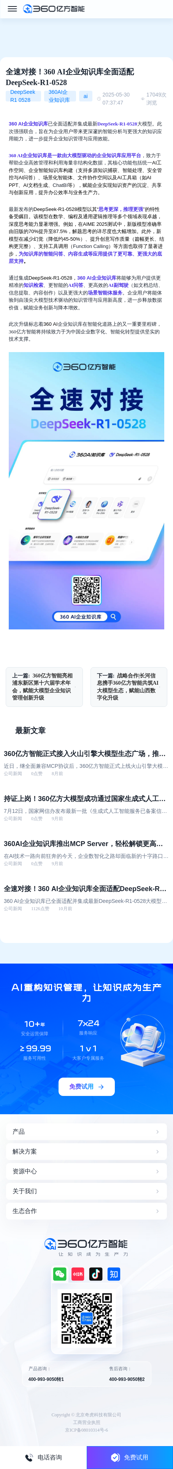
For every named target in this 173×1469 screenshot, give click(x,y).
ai (86, 96)
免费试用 (129, 1457)
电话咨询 (43, 1457)
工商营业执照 (86, 1422)
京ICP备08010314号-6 (86, 1430)
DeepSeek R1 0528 (22, 96)
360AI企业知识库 (59, 96)
